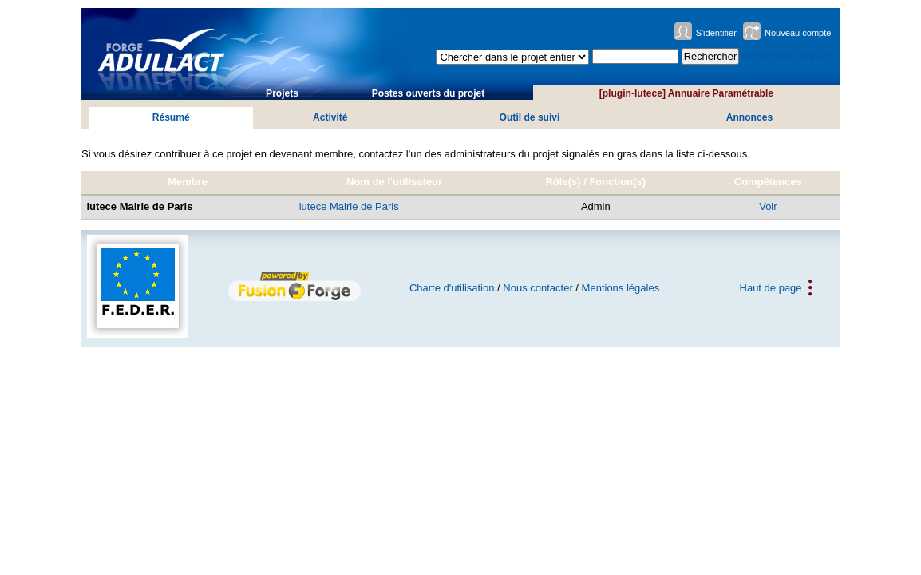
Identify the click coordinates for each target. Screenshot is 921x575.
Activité (330, 117)
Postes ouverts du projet (428, 93)
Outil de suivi (530, 117)
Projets (282, 93)
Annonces (749, 117)
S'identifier (716, 33)
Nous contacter (537, 288)
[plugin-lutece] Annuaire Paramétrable (686, 93)
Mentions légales (621, 288)
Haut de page (771, 288)
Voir (768, 206)
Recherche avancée (788, 56)
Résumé (171, 117)
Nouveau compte (798, 33)
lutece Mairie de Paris (349, 206)
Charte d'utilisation (452, 288)
